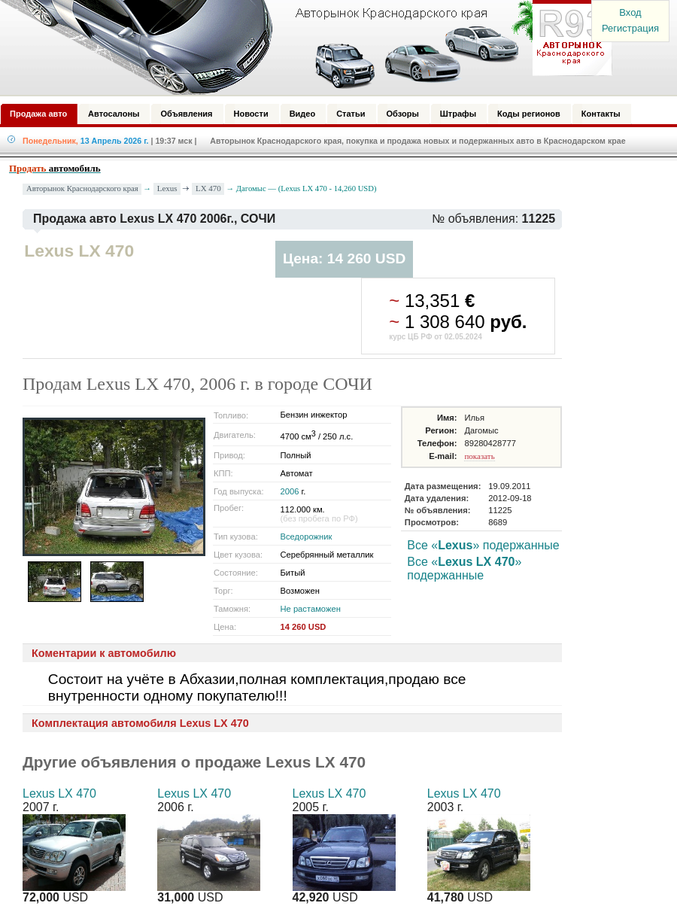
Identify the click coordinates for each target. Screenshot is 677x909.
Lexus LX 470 (59, 793)
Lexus (167, 188)
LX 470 (208, 188)
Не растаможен (310, 608)
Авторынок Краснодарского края (82, 188)
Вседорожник (306, 536)
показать (479, 456)
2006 (289, 491)
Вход (630, 12)
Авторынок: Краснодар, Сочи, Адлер (301, 47)
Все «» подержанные (483, 545)
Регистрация (630, 28)
